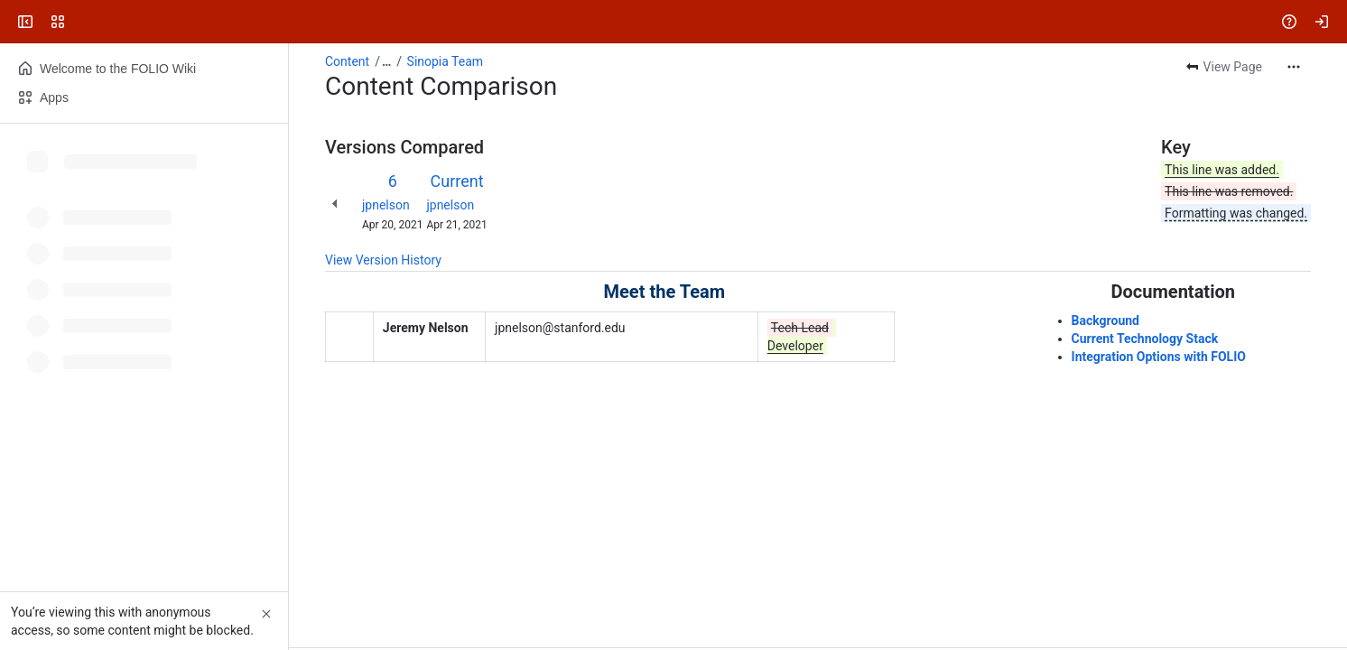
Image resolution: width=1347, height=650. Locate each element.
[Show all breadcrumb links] (386, 61)
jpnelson (386, 205)
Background (1105, 320)
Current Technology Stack (1145, 338)
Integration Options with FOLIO (1159, 356)
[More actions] (1294, 66)
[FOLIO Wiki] (83, 21)
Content (347, 61)
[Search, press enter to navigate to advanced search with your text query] (670, 21)
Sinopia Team (445, 61)
